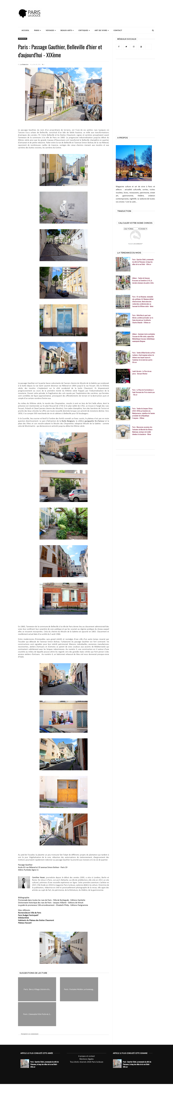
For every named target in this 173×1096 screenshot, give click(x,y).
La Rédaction (24, 64)
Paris (37, 30)
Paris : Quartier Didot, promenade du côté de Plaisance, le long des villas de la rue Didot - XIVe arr (143, 261)
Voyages (51, 30)
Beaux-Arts (67, 30)
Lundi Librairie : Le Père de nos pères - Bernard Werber (141, 372)
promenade (22, 38)
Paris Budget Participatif (28, 915)
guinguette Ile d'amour (94, 421)
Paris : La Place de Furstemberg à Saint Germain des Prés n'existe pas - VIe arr (143, 392)
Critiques (84, 30)
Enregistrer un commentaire (29, 1034)
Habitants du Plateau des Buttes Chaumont (36, 920)
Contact (118, 30)
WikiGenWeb (23, 918)
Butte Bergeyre (68, 421)
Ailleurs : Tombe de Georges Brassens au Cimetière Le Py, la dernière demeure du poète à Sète (143, 280)
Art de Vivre (102, 30)
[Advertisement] (111, 9)
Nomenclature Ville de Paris (29, 913)
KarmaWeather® (138, 244)
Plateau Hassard (24, 923)
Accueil (25, 30)
